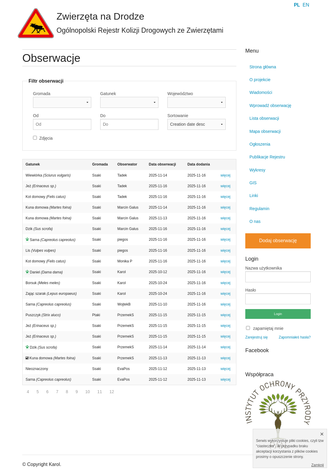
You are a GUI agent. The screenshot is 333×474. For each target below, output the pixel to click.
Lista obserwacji (264, 118)
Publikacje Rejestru (267, 157)
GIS (253, 182)
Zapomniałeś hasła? (295, 337)
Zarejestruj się (256, 337)
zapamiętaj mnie (268, 328)
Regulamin (259, 208)
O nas (254, 221)
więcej (225, 175)
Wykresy (257, 170)
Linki (253, 195)
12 (111, 391)
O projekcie (260, 79)
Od (36, 115)
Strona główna (262, 66)
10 (87, 391)
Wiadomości (260, 92)
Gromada (41, 93)
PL (297, 4)
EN (306, 4)
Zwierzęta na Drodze (100, 16)
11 (99, 391)
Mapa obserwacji (265, 131)
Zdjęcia (46, 138)
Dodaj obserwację (278, 240)
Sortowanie (177, 115)
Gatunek (108, 93)
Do (103, 115)
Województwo (180, 93)
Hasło (250, 290)
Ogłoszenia (259, 144)
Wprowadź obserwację (270, 105)
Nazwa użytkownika (263, 268)
